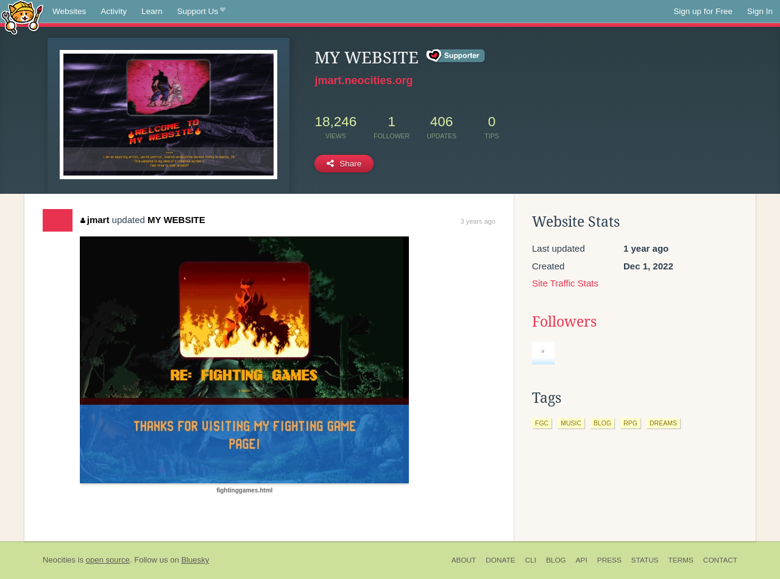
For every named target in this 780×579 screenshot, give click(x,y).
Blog (556, 560)
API (581, 560)
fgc (541, 423)
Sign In (760, 11)
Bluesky (195, 559)
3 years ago (478, 221)
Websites (69, 11)
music (571, 423)
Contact (720, 560)
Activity (114, 11)
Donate (500, 560)
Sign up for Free (702, 11)
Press (609, 560)
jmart (94, 220)
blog (602, 423)
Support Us (201, 11)
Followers (564, 322)
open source (108, 559)
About (464, 560)
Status (645, 560)
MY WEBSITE (176, 220)
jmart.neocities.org (363, 80)
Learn (152, 11)
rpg (630, 423)
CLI (530, 560)
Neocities (59, 559)
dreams (663, 423)
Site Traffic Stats (565, 283)
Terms (680, 560)
